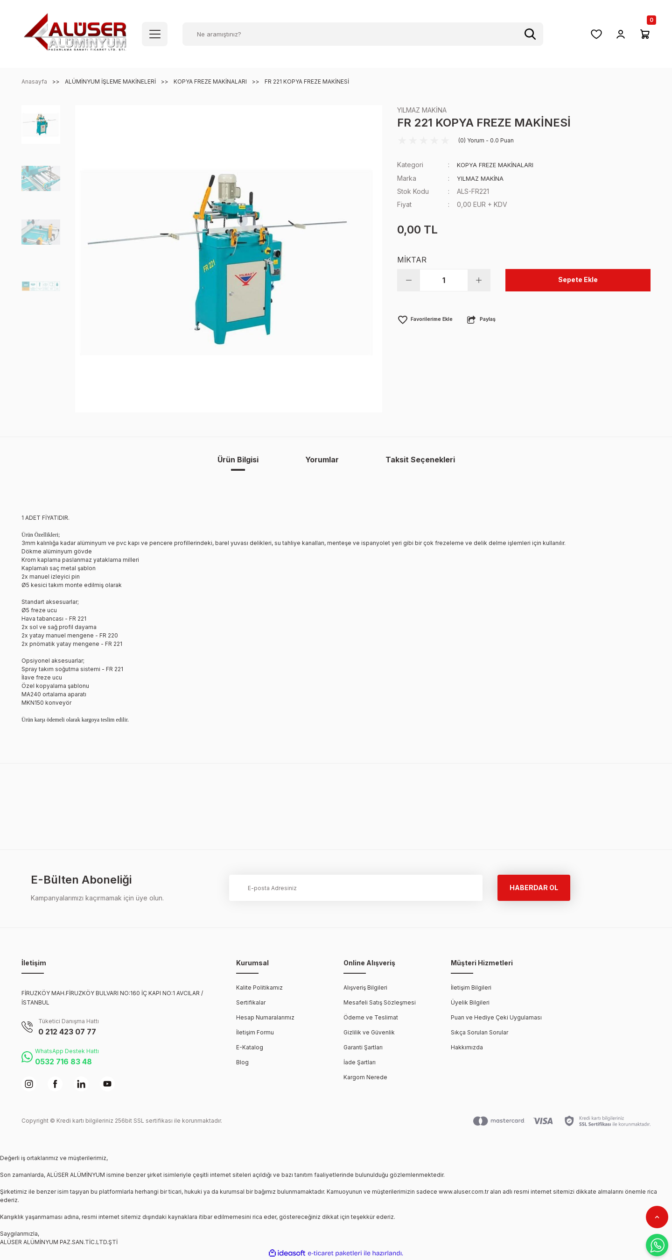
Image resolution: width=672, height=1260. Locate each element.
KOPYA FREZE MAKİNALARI (498, 165)
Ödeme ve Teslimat (370, 1017)
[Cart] (645, 34)
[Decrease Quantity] (409, 279)
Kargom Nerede (365, 1077)
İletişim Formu (255, 1032)
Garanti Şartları (363, 1047)
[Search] (362, 34)
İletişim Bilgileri (471, 987)
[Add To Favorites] (428, 319)
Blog (242, 1062)
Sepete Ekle (578, 279)
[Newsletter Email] (356, 888)
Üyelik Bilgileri (470, 1002)
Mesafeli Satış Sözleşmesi (379, 1002)
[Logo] (75, 33)
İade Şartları (359, 1062)
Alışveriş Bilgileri (365, 987)
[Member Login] (620, 34)
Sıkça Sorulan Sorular (479, 1032)
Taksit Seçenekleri (420, 459)
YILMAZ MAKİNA (422, 110)
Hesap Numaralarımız (265, 1017)
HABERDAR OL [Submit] (534, 888)
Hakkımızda (467, 1047)
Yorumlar (322, 459)
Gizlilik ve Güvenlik (369, 1032)
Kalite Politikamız (259, 987)
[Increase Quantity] (479, 279)
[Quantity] (444, 279)
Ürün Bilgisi (238, 459)
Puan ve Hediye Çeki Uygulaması (496, 1017)
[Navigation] (155, 34)
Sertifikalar (251, 1002)
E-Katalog (249, 1047)
